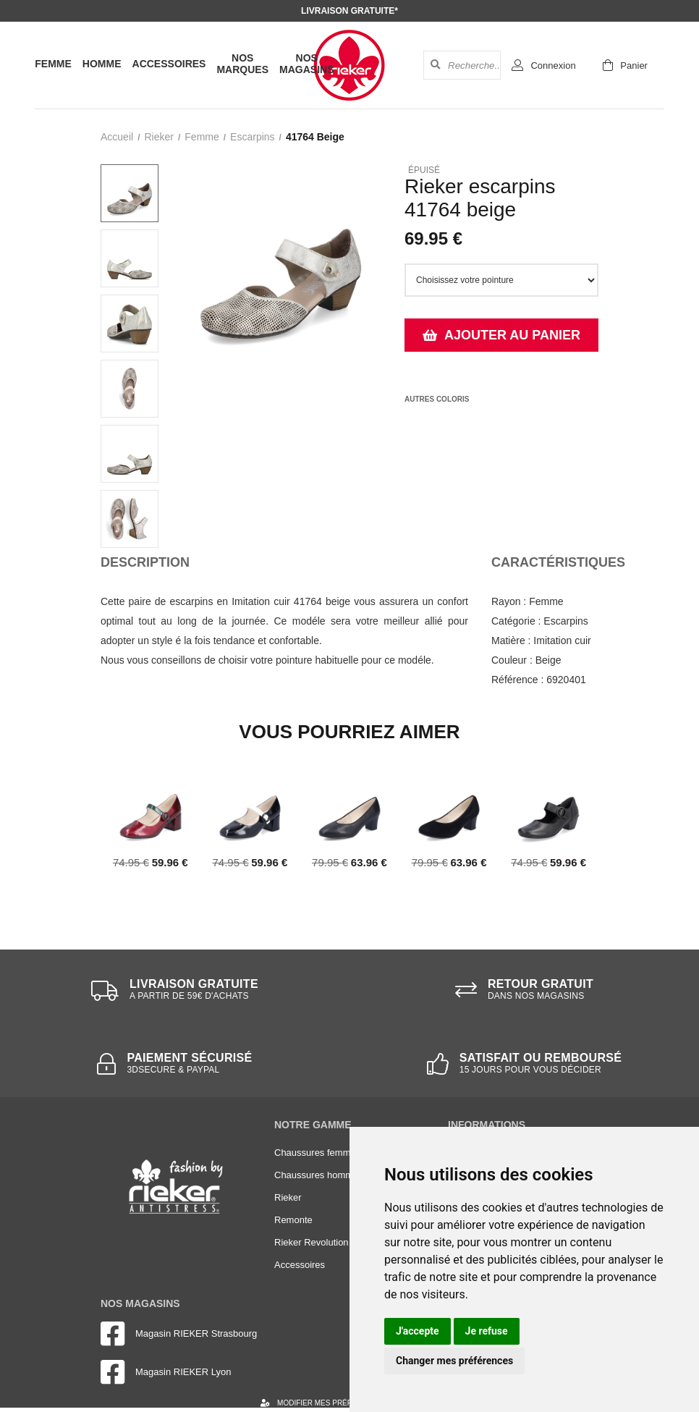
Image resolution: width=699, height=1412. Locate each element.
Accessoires (169, 63)
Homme (102, 63)
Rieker (158, 137)
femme (202, 137)
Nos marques (242, 63)
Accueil (117, 137)
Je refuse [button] (486, 1331)
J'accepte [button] (417, 1331)
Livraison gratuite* (349, 11)
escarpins (252, 137)
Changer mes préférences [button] (454, 1360)
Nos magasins (306, 63)
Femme (53, 63)
